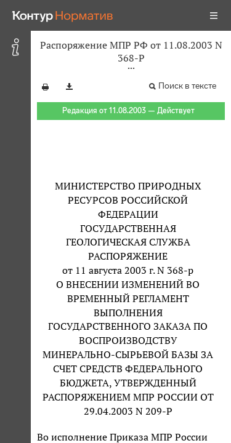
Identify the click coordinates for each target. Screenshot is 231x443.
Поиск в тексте (187, 86)
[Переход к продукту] (62, 15)
